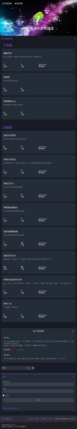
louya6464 (61, 358)
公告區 (7, 45)
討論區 (7, 127)
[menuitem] (18, 3)
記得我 (7, 395)
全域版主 (20, 349)
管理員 (13, 349)
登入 (4, 376)
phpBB (12, 424)
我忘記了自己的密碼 (10, 408)
